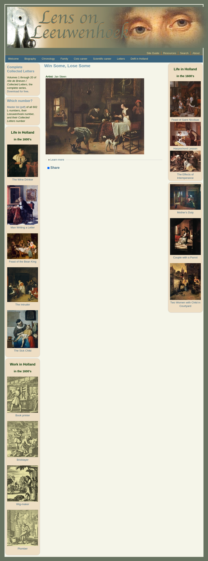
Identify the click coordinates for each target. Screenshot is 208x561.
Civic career (80, 58)
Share (53, 168)
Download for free (17, 91)
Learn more (57, 159)
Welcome (13, 58)
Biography (30, 58)
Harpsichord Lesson (185, 148)
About (196, 53)
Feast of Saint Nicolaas (185, 119)
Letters (121, 58)
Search (184, 53)
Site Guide (153, 53)
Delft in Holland (139, 58)
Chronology (48, 58)
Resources (169, 53)
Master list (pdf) (16, 107)
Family (64, 58)
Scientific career (102, 58)
